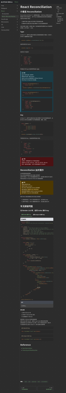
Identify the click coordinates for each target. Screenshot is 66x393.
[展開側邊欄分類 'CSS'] (17, 27)
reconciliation (44, 381)
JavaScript (4, 19)
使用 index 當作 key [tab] (26, 214)
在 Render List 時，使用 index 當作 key (60, 20)
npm (29, 381)
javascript (34, 381)
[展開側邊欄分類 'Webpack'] (17, 8)
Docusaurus (5, 22)
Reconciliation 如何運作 (60, 14)
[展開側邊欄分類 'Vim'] (17, 5)
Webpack (4, 8)
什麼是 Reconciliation (59, 7)
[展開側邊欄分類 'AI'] (17, 24)
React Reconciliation (8, 16)
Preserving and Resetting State (29, 350)
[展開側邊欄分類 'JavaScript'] (17, 19)
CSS (2, 27)
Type (58, 9)
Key (58, 11)
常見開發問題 (58, 16)
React (3, 11)
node (26, 381)
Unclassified (5, 30)
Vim (2, 5)
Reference (58, 23)
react (39, 381)
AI (2, 24)
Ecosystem (5, 13)
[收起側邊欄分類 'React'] (17, 11)
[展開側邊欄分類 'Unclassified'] (17, 30)
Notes (16, 2)
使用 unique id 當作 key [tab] (39, 214)
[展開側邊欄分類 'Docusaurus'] (17, 22)
